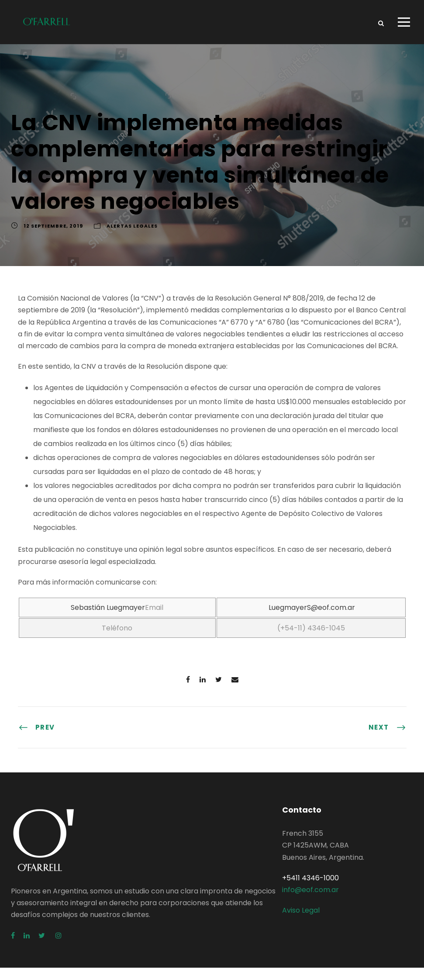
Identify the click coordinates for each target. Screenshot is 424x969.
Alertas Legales (132, 227)
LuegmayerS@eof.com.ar (312, 609)
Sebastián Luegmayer (108, 609)
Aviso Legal (301, 912)
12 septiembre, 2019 (53, 227)
